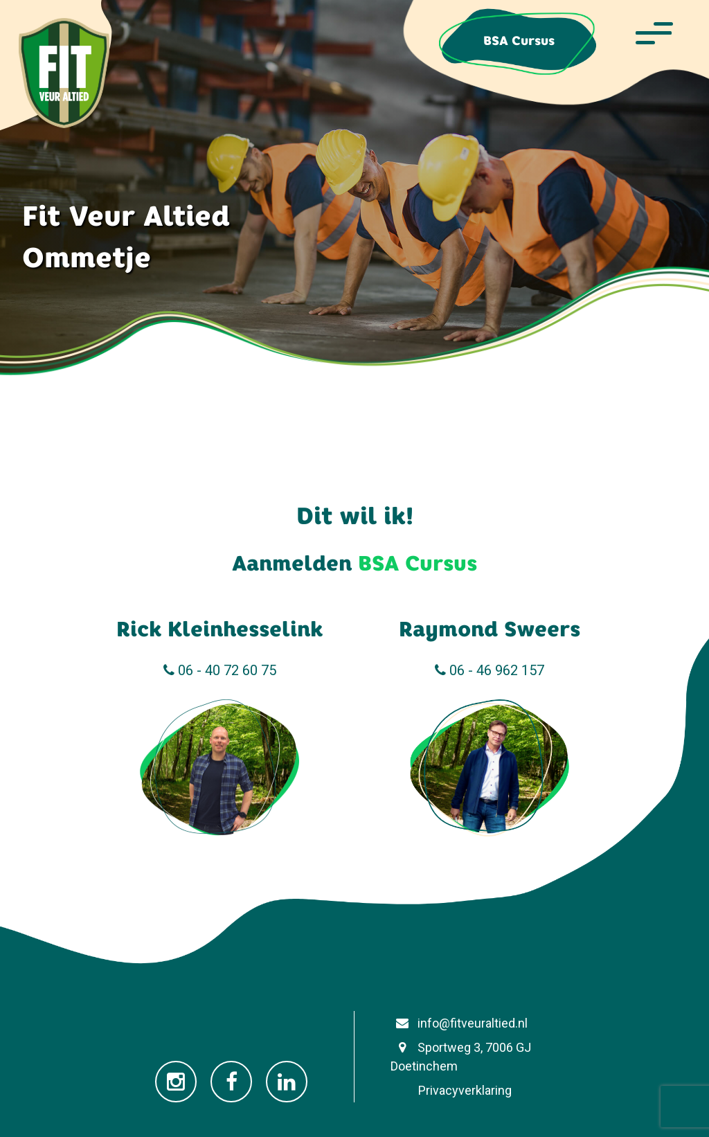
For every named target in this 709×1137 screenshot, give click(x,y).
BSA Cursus (519, 40)
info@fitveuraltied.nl (459, 1023)
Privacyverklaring (451, 1090)
